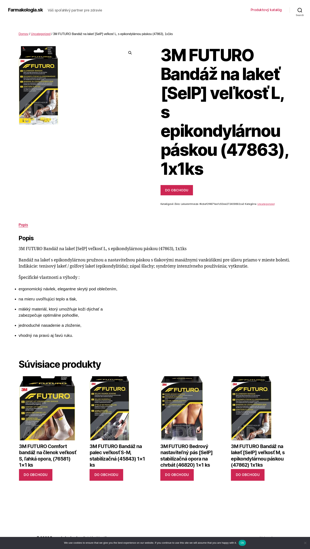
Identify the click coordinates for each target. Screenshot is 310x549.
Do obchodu (176, 190)
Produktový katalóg (266, 10)
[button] (130, 52)
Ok (242, 542)
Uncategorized (41, 34)
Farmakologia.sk (25, 10)
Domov (23, 34)
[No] (305, 543)
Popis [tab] (23, 225)
